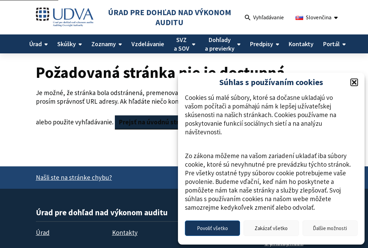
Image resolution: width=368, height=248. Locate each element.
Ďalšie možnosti (330, 228)
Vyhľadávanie (264, 18)
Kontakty (125, 232)
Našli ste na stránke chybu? (74, 177)
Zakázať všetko (271, 228)
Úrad (43, 232)
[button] (354, 82)
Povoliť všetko (212, 228)
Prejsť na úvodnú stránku (156, 122)
